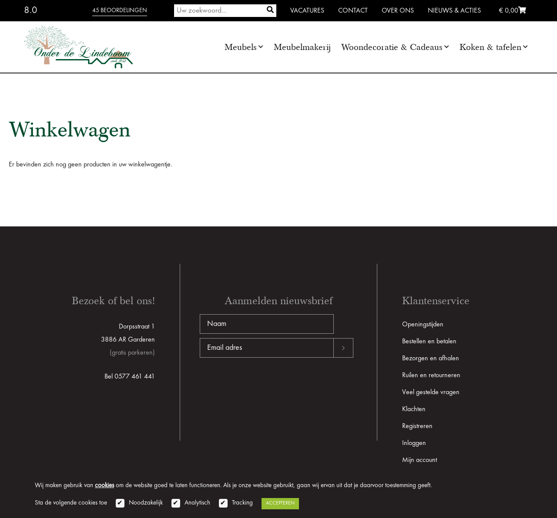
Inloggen (414, 443)
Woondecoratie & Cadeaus (392, 47)
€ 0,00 (512, 10)
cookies (104, 485)
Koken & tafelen (490, 47)
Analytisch (197, 503)
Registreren (417, 426)
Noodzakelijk (146, 503)
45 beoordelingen (119, 10)
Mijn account (419, 460)
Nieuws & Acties (454, 10)
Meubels (241, 47)
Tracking (242, 503)
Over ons (398, 10)
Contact (353, 10)
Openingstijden (422, 324)
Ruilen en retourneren (431, 375)
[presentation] (266, 385)
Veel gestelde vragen (431, 392)
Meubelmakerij (302, 47)
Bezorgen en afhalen (430, 358)
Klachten (414, 409)
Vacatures (307, 10)
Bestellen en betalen (429, 341)
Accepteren (280, 503)
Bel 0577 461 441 (129, 376)
